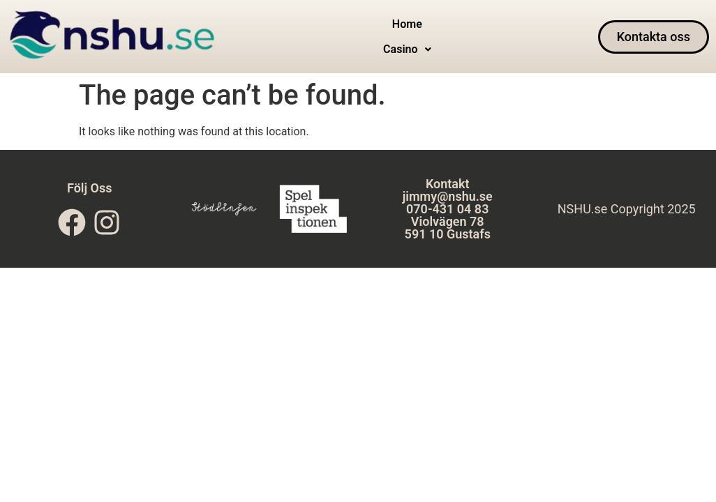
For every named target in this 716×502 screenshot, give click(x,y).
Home (376, 36)
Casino (429, 36)
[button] (429, 37)
